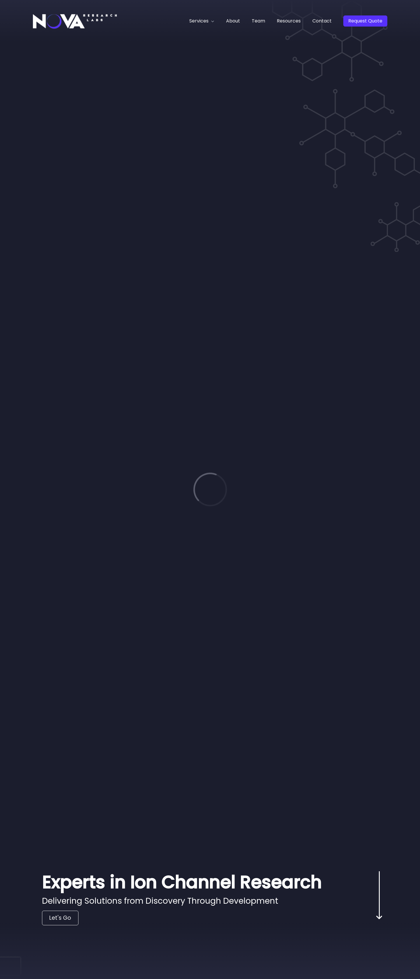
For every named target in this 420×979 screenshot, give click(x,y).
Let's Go (60, 918)
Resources (289, 21)
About (233, 21)
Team (258, 21)
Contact (322, 21)
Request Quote (365, 21)
